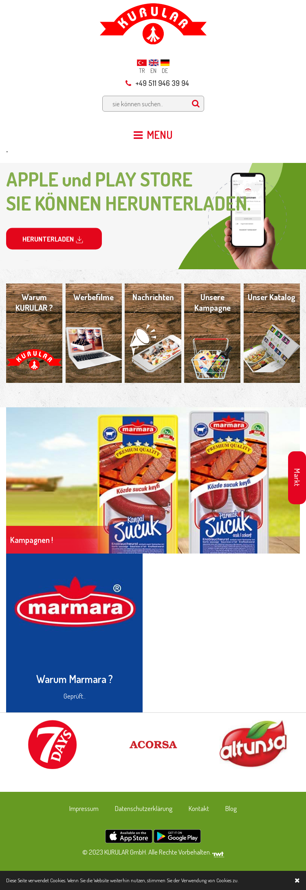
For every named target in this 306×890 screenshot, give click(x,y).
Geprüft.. (75, 696)
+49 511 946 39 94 (157, 83)
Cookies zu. (227, 880)
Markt (297, 477)
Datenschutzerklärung (143, 808)
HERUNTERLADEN (54, 240)
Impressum (84, 808)
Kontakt (199, 808)
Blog (231, 808)
